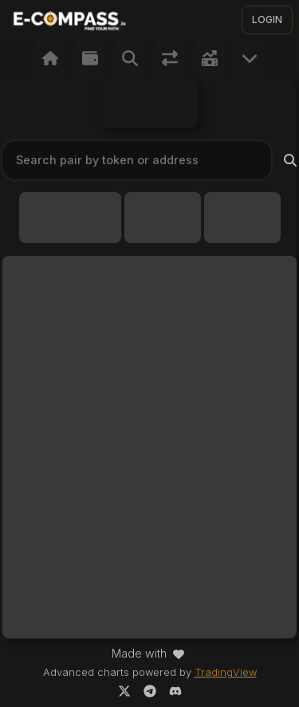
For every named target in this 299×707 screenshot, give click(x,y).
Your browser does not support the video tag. (150, 104)
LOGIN (267, 20)
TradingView (226, 672)
